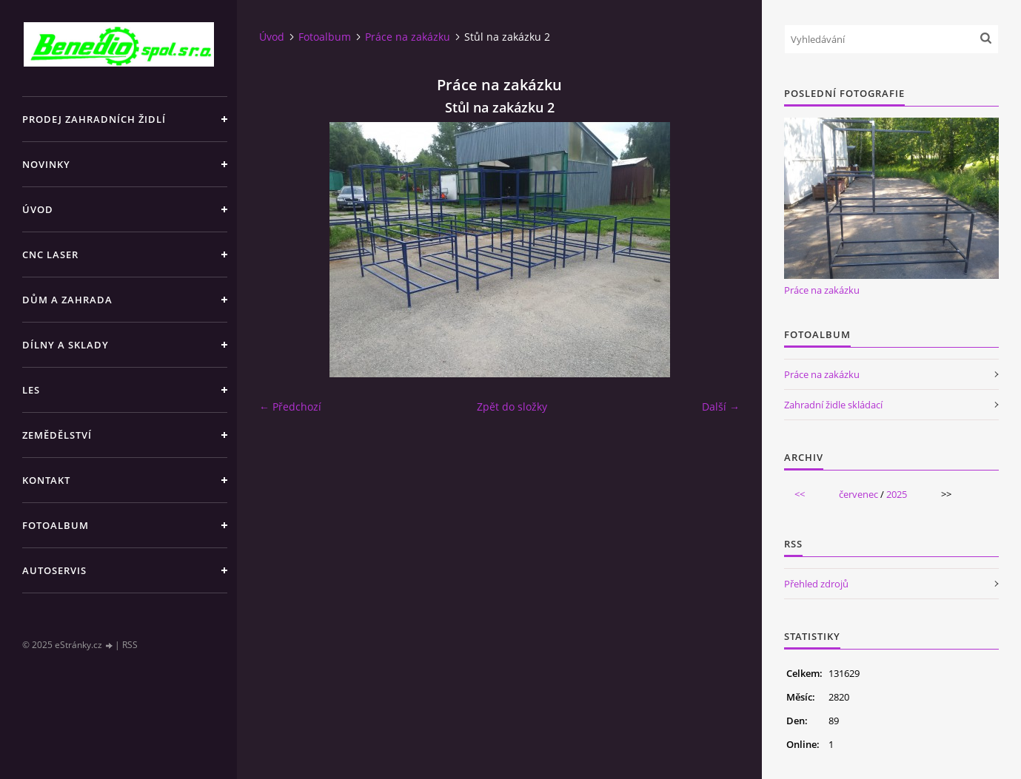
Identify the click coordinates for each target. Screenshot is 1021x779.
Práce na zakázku (407, 37)
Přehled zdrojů (816, 583)
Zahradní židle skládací (833, 404)
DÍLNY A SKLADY (65, 344)
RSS (130, 644)
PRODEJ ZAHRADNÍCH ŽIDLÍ (94, 119)
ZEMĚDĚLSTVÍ (57, 435)
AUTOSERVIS (54, 570)
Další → (721, 406)
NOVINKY (46, 164)
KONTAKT (46, 480)
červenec (858, 494)
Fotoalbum (55, 525)
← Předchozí (290, 406)
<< (799, 494)
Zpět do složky (512, 406)
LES (31, 390)
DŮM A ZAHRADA (67, 299)
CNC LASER (50, 254)
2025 (896, 494)
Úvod (37, 209)
